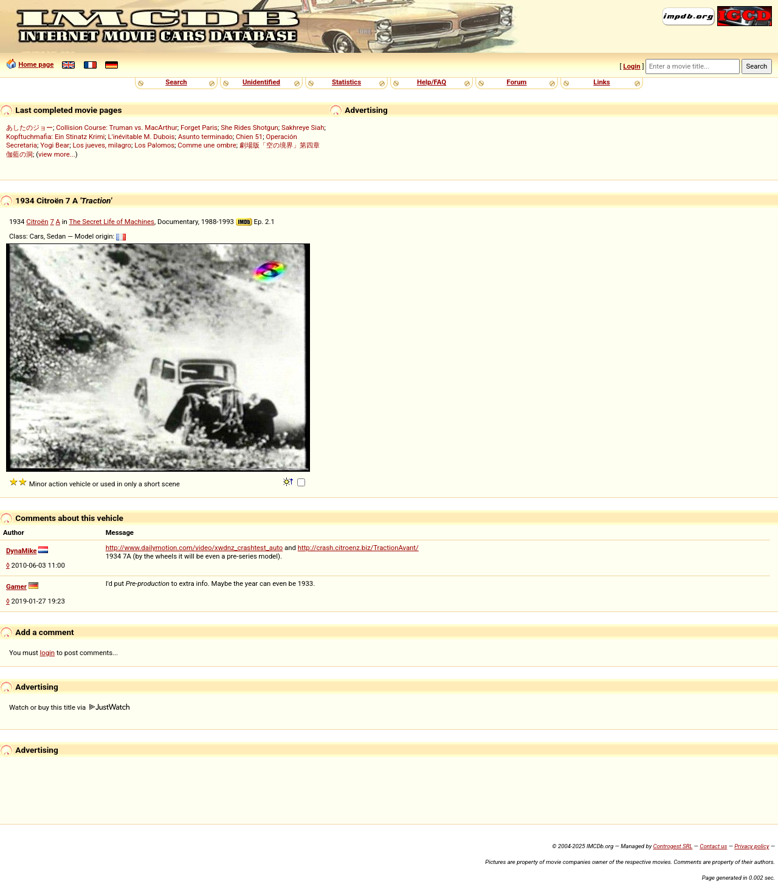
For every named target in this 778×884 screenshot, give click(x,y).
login (47, 652)
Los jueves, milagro (101, 145)
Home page (35, 64)
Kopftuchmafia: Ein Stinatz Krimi (55, 136)
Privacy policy (751, 846)
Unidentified (261, 82)
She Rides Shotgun (249, 127)
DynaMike (21, 550)
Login (631, 66)
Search (176, 82)
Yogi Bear (54, 145)
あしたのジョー (29, 127)
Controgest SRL (672, 846)
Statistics (346, 82)
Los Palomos (154, 145)
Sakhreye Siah (303, 127)
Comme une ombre (206, 145)
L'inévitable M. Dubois (141, 136)
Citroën (37, 221)
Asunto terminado (205, 136)
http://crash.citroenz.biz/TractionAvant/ (358, 547)
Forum (517, 82)
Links (601, 82)
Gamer (16, 586)
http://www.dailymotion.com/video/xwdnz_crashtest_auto (194, 547)
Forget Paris (199, 127)
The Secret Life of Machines (111, 221)
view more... (56, 154)
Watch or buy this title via (69, 707)
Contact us (713, 846)
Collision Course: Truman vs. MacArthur (116, 127)
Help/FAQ (431, 82)
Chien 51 (249, 136)
